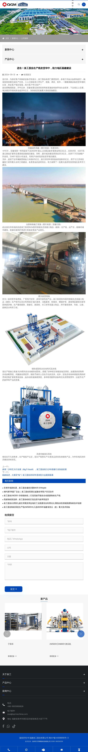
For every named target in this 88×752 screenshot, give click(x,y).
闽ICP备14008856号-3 (59, 737)
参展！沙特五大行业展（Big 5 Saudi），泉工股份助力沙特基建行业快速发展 (34, 469)
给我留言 (27, 74)
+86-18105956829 (15, 706)
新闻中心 (15, 38)
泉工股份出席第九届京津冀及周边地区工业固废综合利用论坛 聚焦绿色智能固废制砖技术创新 (43, 503)
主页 (7, 38)
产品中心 (9, 59)
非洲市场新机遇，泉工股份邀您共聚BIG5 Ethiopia (25, 488)
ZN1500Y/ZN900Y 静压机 (60, 644)
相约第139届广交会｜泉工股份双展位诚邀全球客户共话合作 (29, 491)
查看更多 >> (12, 656)
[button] (7, 633)
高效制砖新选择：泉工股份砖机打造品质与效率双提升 (26, 499)
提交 (13, 589)
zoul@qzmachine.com (17, 714)
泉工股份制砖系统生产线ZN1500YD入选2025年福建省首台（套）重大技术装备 (37, 507)
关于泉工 (7, 674)
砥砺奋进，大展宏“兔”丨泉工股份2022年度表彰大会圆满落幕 (27, 475)
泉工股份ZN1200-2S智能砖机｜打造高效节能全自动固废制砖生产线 (32, 495)
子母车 (11, 644)
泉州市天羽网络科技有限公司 (41, 741)
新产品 (44, 598)
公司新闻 (24, 38)
